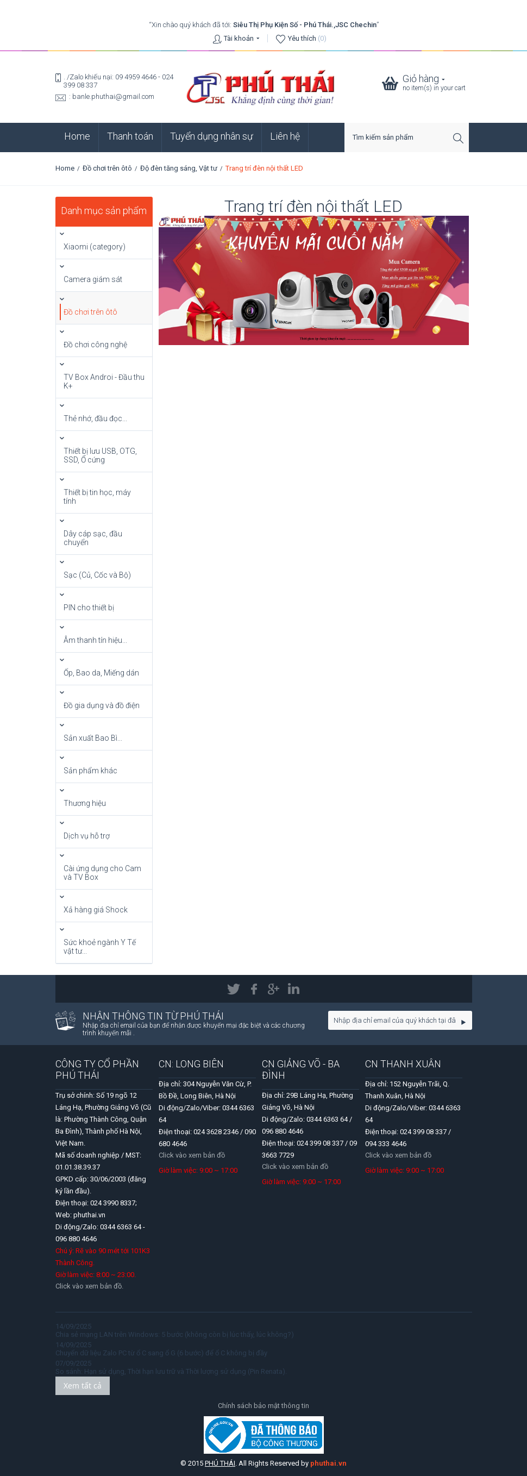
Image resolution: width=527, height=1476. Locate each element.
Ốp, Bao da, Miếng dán (101, 672)
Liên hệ (285, 136)
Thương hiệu (85, 803)
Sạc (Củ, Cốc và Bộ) (97, 575)
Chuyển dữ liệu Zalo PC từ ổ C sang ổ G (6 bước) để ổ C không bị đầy (161, 1353)
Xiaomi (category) (95, 246)
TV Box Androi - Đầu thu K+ (104, 381)
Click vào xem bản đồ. (89, 1286)
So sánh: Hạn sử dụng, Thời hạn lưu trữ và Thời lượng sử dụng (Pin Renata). (171, 1371)
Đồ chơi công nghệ (95, 344)
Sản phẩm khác (90, 770)
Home (77, 136)
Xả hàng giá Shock (96, 909)
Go (463, 1022)
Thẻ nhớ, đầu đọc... (95, 418)
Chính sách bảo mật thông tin (263, 1406)
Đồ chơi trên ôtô (107, 168)
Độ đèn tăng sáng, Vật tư (178, 168)
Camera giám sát (93, 279)
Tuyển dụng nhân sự (211, 136)
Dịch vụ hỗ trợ (87, 835)
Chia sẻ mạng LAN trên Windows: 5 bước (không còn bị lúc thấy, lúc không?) (174, 1334)
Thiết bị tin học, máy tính (97, 496)
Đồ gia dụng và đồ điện (102, 705)
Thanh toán (130, 136)
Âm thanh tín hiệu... (95, 640)
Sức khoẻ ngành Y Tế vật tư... (100, 946)
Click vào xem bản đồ (192, 1155)
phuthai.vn (328, 1463)
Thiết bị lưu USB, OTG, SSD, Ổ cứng (100, 455)
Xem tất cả (83, 1385)
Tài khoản (239, 38)
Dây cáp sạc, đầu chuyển (93, 538)
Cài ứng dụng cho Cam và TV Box (102, 872)
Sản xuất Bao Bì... (93, 738)
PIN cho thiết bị (89, 607)
